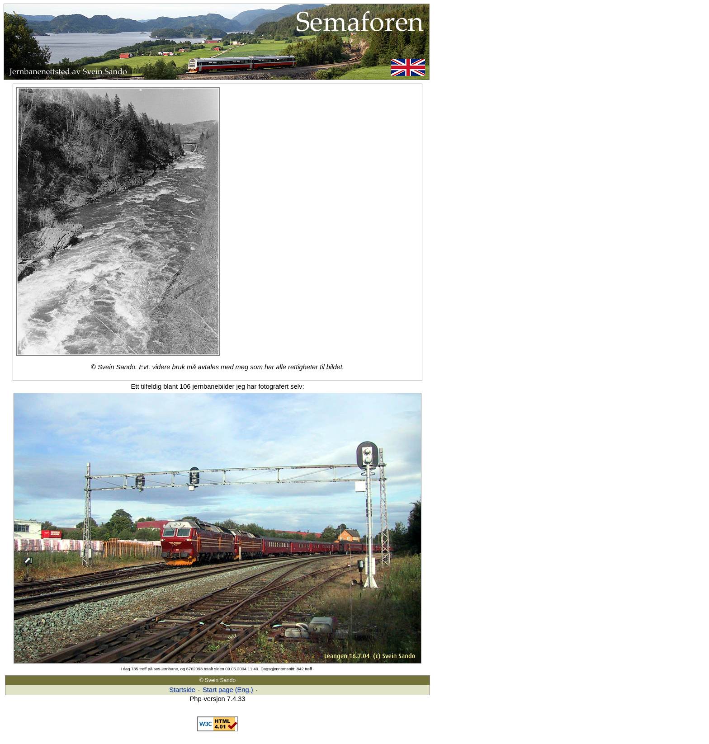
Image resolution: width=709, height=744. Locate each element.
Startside (182, 689)
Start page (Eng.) (228, 689)
